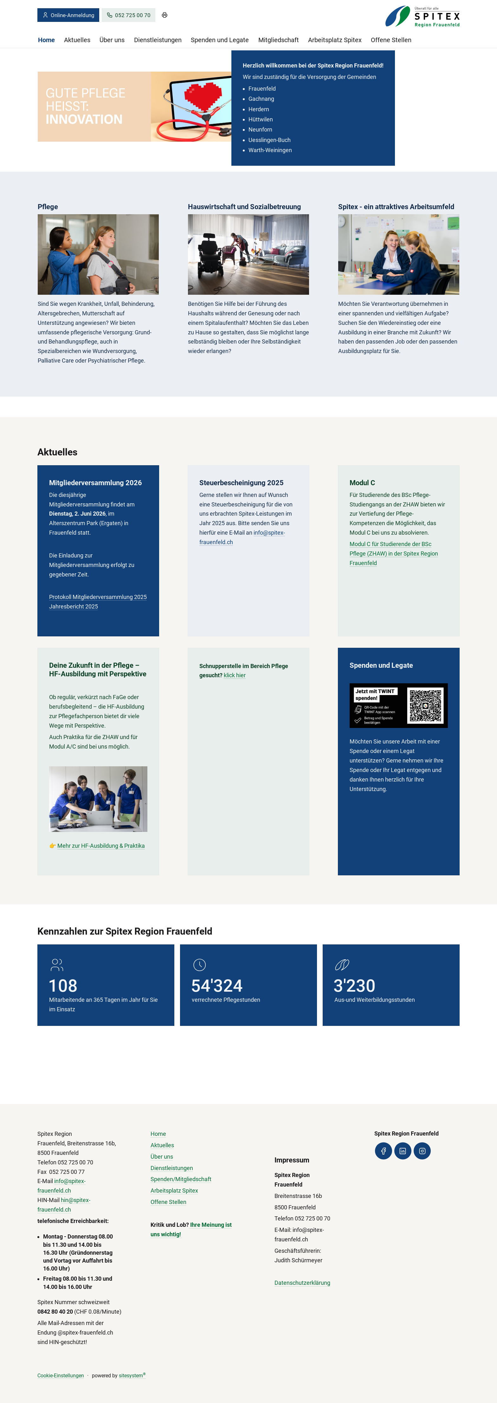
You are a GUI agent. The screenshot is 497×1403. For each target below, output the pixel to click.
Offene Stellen (391, 40)
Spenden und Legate (220, 40)
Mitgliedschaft (278, 40)
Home (46, 40)
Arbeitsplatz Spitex (335, 40)
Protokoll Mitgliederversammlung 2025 (98, 598)
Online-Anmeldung (68, 15)
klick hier (235, 681)
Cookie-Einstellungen (60, 1376)
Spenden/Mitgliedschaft (181, 1179)
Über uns (112, 40)
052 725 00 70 (128, 15)
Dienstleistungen (158, 40)
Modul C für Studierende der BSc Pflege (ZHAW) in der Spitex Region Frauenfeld (394, 560)
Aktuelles (77, 40)
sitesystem (132, 1376)
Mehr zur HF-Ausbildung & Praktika (101, 851)
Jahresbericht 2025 (73, 607)
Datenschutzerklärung (302, 1283)
